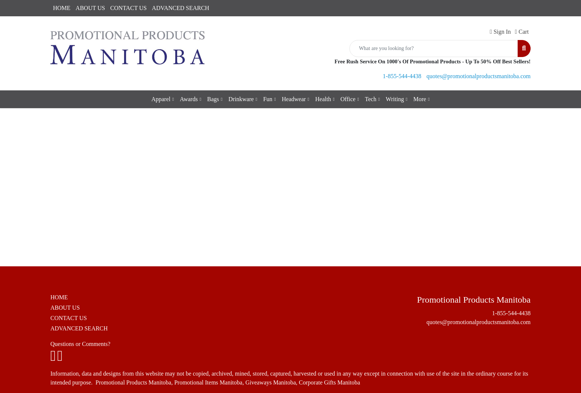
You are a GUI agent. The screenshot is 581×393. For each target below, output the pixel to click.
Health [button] (323, 99)
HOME (61, 8)
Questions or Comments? (80, 344)
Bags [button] (213, 99)
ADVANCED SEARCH (180, 8)
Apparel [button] (160, 99)
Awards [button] (188, 99)
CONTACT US (128, 8)
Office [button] (348, 99)
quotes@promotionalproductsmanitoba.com (478, 76)
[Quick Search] (433, 48)
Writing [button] (395, 99)
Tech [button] (370, 99)
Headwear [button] (294, 99)
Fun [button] (267, 99)
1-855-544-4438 (402, 76)
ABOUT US (90, 8)
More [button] (420, 99)
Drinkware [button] (240, 99)
